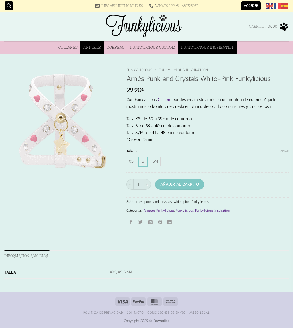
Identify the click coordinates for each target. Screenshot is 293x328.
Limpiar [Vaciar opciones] (283, 151)
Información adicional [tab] (26, 256)
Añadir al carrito (179, 184)
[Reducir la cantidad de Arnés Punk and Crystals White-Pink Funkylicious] (129, 184)
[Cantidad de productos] (138, 184)
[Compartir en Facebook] (131, 222)
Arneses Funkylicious (159, 210)
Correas (115, 47)
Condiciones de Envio (166, 313)
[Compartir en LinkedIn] (169, 222)
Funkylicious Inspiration (207, 47)
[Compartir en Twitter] (140, 222)
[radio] (131, 161)
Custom (164, 99)
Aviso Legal (199, 313)
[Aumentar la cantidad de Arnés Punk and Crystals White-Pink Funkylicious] (147, 184)
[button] (9, 5)
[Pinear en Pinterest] (160, 222)
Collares (68, 47)
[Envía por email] (150, 222)
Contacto (135, 313)
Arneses (92, 47)
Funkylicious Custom (152, 47)
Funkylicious (139, 70)
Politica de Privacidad (103, 313)
